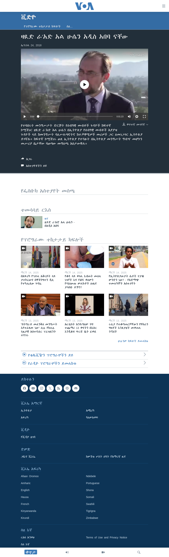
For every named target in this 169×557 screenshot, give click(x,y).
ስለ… (70, 26)
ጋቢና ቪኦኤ (28, 456)
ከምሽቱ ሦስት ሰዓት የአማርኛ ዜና (106, 456)
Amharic (25, 483)
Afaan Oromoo (30, 476)
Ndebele (91, 476)
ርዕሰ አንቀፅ (27, 537)
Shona (90, 490)
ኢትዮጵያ (26, 410)
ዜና (46, 218)
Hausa (24, 497)
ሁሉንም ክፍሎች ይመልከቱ (133, 341)
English (25, 490)
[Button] (26, 159)
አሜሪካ (90, 410)
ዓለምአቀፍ (92, 417)
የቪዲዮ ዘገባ (28, 437)
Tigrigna (90, 511)
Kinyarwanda (28, 511)
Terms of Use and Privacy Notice (106, 537)
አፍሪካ (24, 417)
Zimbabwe (92, 518)
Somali (90, 497)
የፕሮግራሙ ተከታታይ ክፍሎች (42, 26)
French (25, 504)
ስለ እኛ (25, 544)
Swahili (90, 504)
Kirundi (25, 518)
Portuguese (93, 483)
